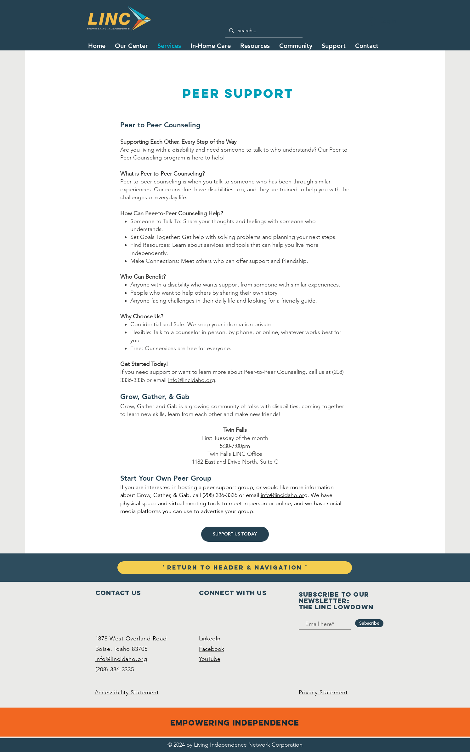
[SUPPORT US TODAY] (235, 534)
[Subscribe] (369, 623)
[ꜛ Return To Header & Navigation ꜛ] (234, 567)
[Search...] (263, 31)
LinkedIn (209, 638)
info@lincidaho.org (191, 380)
